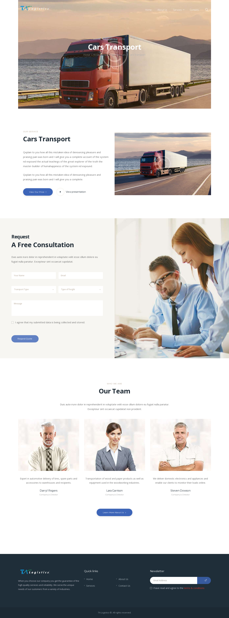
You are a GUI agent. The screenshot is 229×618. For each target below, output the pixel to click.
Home (86, 54)
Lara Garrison (114, 490)
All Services (99, 54)
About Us (123, 579)
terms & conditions (194, 588)
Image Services (117, 54)
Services (90, 585)
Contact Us (124, 585)
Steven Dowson (180, 490)
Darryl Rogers (48, 490)
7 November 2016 (114, 39)
